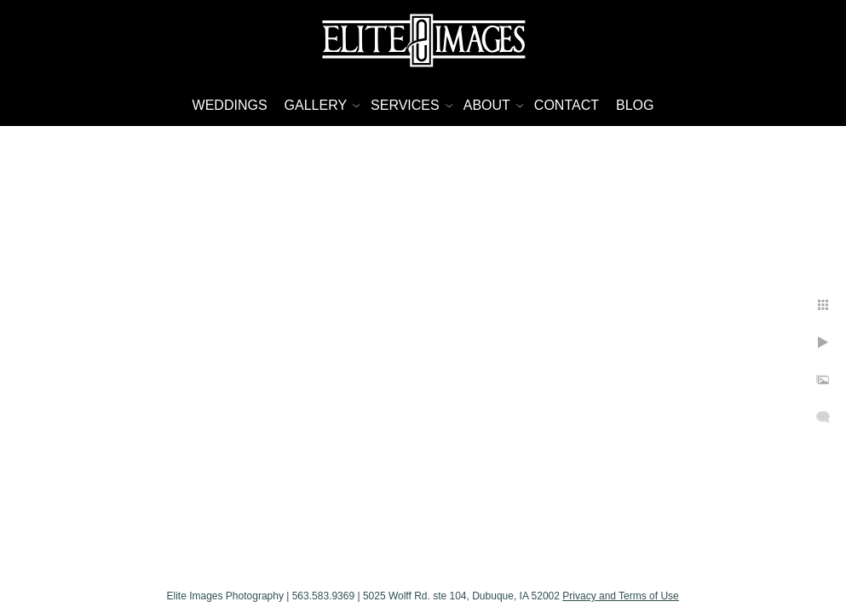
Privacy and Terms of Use (665, 590)
